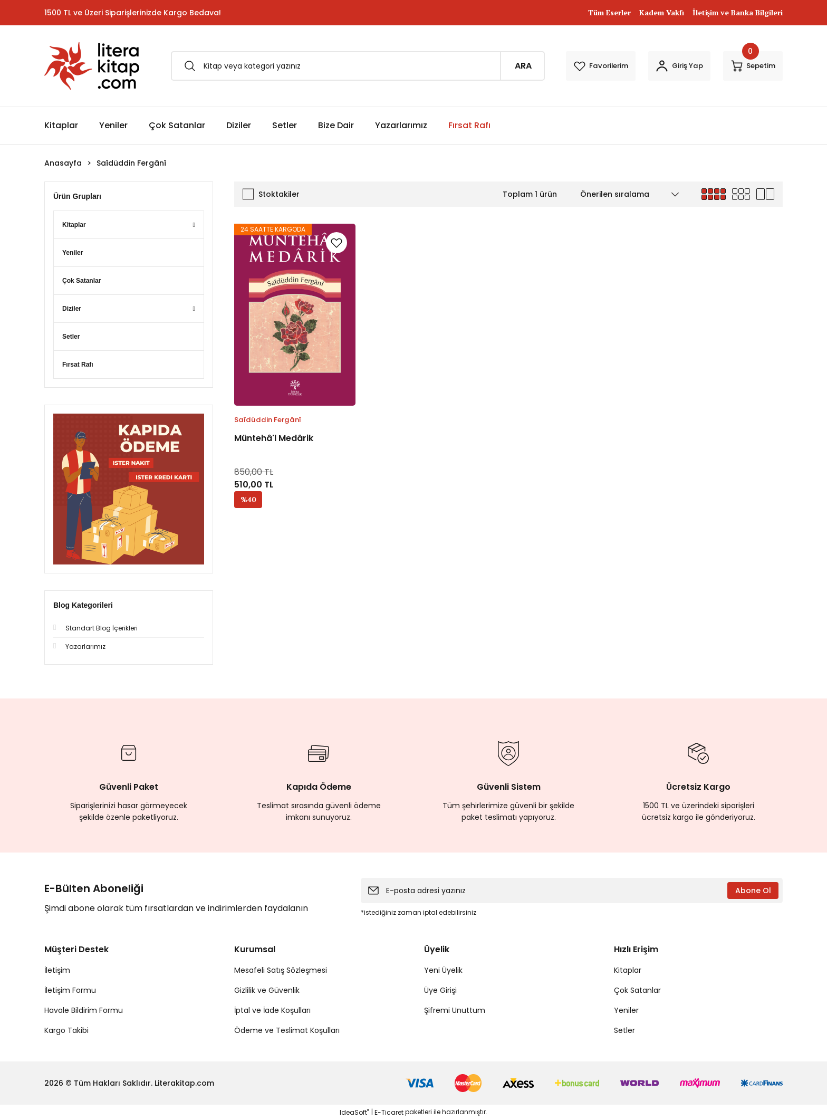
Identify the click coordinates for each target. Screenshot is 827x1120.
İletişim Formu (70, 990)
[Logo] (91, 66)
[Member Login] (659, 66)
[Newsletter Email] (572, 890)
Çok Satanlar (637, 990)
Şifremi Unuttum (454, 1010)
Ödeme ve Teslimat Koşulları (287, 1030)
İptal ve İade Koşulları (272, 1010)
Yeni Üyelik (443, 970)
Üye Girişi (440, 990)
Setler (624, 1030)
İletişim (57, 970)
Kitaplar (627, 970)
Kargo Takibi (66, 1030)
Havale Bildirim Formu (83, 1010)
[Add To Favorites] (336, 242)
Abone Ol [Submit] (753, 890)
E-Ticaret (388, 1112)
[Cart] (746, 66)
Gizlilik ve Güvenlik (267, 990)
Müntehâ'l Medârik (273, 438)
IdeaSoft (354, 1112)
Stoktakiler (279, 194)
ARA (481, 66)
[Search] (337, 66)
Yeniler (626, 1010)
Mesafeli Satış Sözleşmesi (280, 970)
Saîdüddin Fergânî (131, 163)
